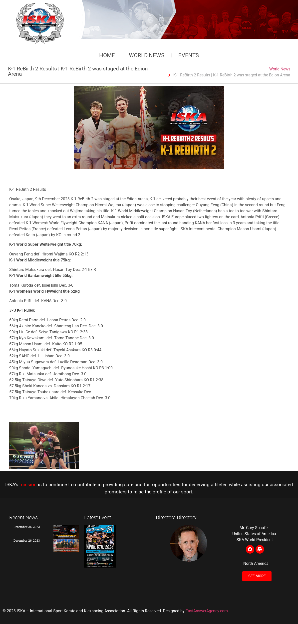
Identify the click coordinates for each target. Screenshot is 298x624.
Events (188, 55)
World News (146, 55)
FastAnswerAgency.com (207, 611)
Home (107, 55)
